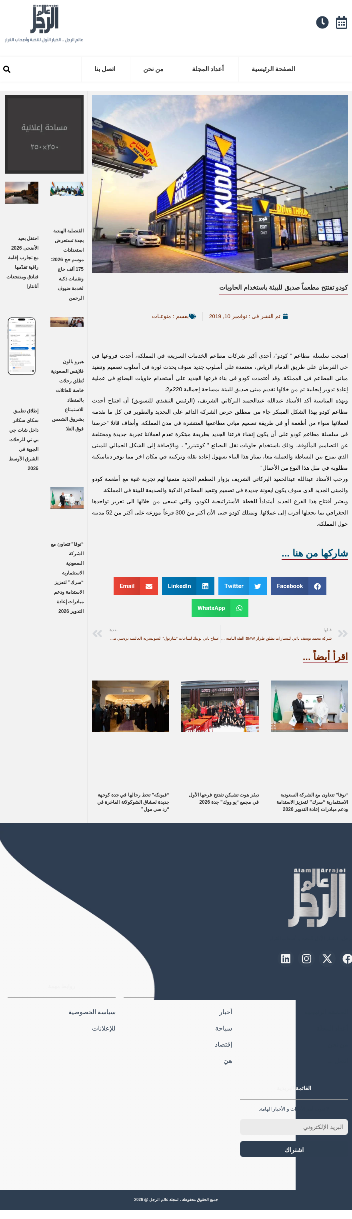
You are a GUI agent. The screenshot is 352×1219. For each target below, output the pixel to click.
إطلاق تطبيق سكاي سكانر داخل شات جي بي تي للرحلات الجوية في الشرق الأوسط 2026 (23, 439)
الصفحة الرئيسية (273, 69)
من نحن (153, 69)
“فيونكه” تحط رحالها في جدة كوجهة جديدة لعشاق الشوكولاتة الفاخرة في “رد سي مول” (133, 802)
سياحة (223, 1028)
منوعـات (161, 316)
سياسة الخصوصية (92, 1012)
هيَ (228, 1060)
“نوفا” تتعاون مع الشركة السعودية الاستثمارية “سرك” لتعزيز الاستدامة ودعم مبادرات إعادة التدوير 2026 (312, 802)
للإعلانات (104, 1028)
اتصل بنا (104, 69)
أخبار (225, 1012)
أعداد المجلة (208, 69)
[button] (6, 69)
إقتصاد (223, 1044)
